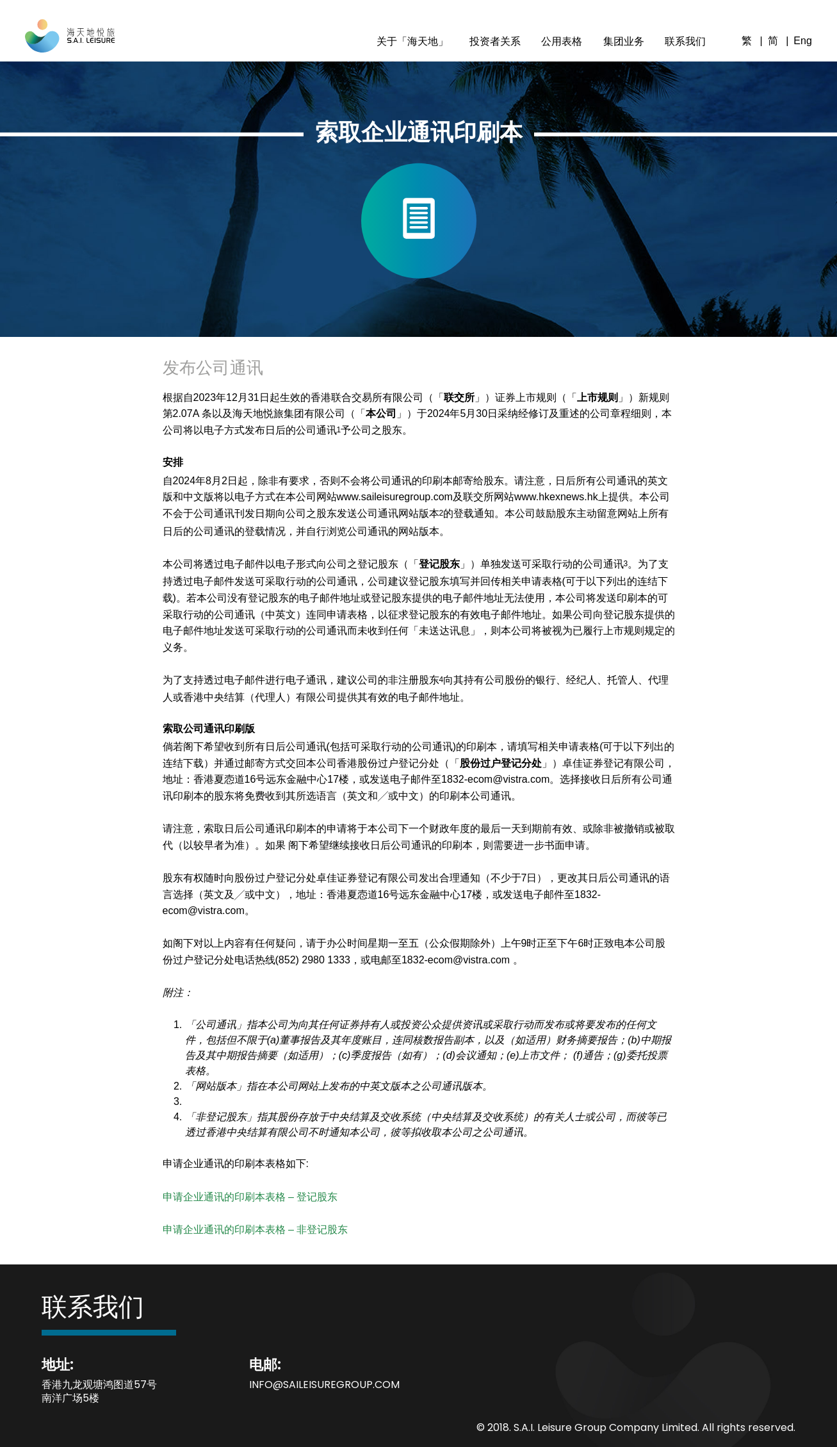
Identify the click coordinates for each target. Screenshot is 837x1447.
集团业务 (623, 41)
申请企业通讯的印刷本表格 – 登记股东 (250, 1196)
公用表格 (561, 41)
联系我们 (685, 41)
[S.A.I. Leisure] (70, 45)
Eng (802, 40)
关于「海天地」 (412, 41)
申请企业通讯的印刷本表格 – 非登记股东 (255, 1229)
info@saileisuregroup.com (324, 1384)
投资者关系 (495, 41)
